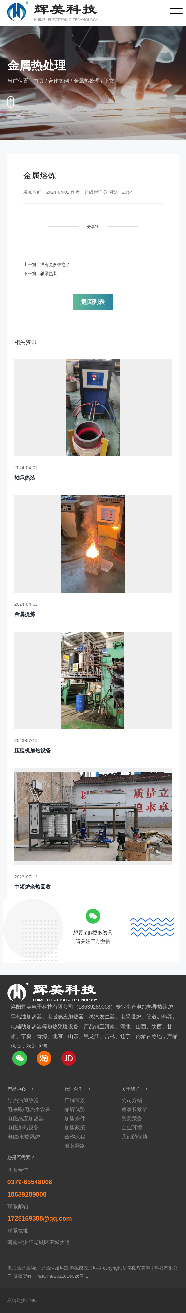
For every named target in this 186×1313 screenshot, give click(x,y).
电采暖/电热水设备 (28, 1109)
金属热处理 (87, 81)
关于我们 (135, 1089)
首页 (39, 81)
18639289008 (27, 1194)
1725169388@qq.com (39, 1218)
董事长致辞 (135, 1109)
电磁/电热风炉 (23, 1136)
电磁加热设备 (23, 1127)
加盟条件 (74, 1118)
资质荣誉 (132, 1118)
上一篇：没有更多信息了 (46, 264)
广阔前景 (74, 1100)
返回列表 (93, 302)
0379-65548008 (29, 1181)
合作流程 (74, 1136)
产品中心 (20, 1089)
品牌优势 (74, 1109)
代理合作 (77, 1089)
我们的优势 (135, 1136)
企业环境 (132, 1127)
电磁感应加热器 (25, 1118)
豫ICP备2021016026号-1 (62, 1276)
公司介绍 (132, 1100)
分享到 (93, 226)
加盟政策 (74, 1127)
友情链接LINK (21, 1300)
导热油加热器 (23, 1100)
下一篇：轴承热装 (40, 273)
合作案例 (58, 81)
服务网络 (74, 1146)
